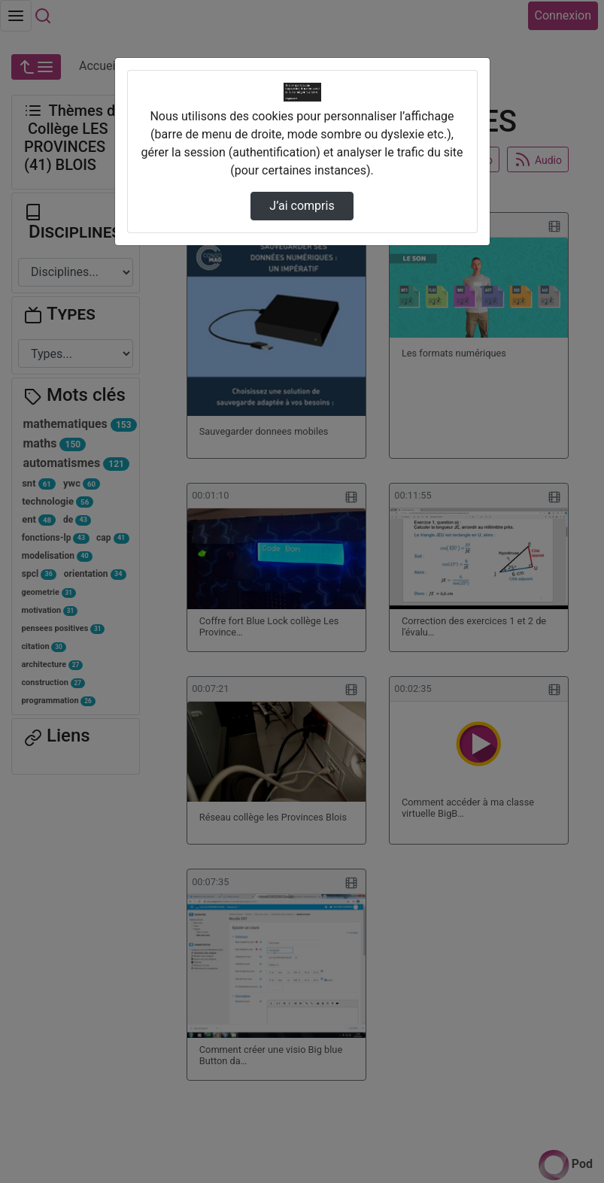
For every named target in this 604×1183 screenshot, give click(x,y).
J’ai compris (301, 206)
